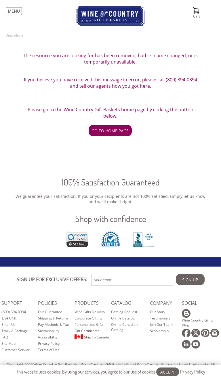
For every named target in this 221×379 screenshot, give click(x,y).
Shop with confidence (110, 218)
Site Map (8, 343)
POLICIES (47, 303)
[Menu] (12, 11)
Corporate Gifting (88, 318)
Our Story (157, 311)
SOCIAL (189, 303)
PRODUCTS (87, 303)
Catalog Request (124, 311)
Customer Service (15, 349)
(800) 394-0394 (13, 311)
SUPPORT (11, 303)
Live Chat (9, 318)
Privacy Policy (49, 343)
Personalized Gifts (89, 324)
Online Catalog (123, 318)
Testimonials (160, 318)
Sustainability (48, 330)
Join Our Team (161, 324)
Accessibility (48, 337)
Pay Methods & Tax (53, 324)
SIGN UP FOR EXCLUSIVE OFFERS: (52, 279)
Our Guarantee (50, 311)
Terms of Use (49, 349)
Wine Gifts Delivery (90, 311)
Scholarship (159, 330)
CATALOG (121, 303)
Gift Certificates (87, 330)
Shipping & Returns (53, 318)
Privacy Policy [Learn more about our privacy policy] (192, 372)
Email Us (8, 324)
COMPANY (161, 303)
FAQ (4, 337)
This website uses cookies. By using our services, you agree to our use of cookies (110, 372)
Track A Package (14, 330)
